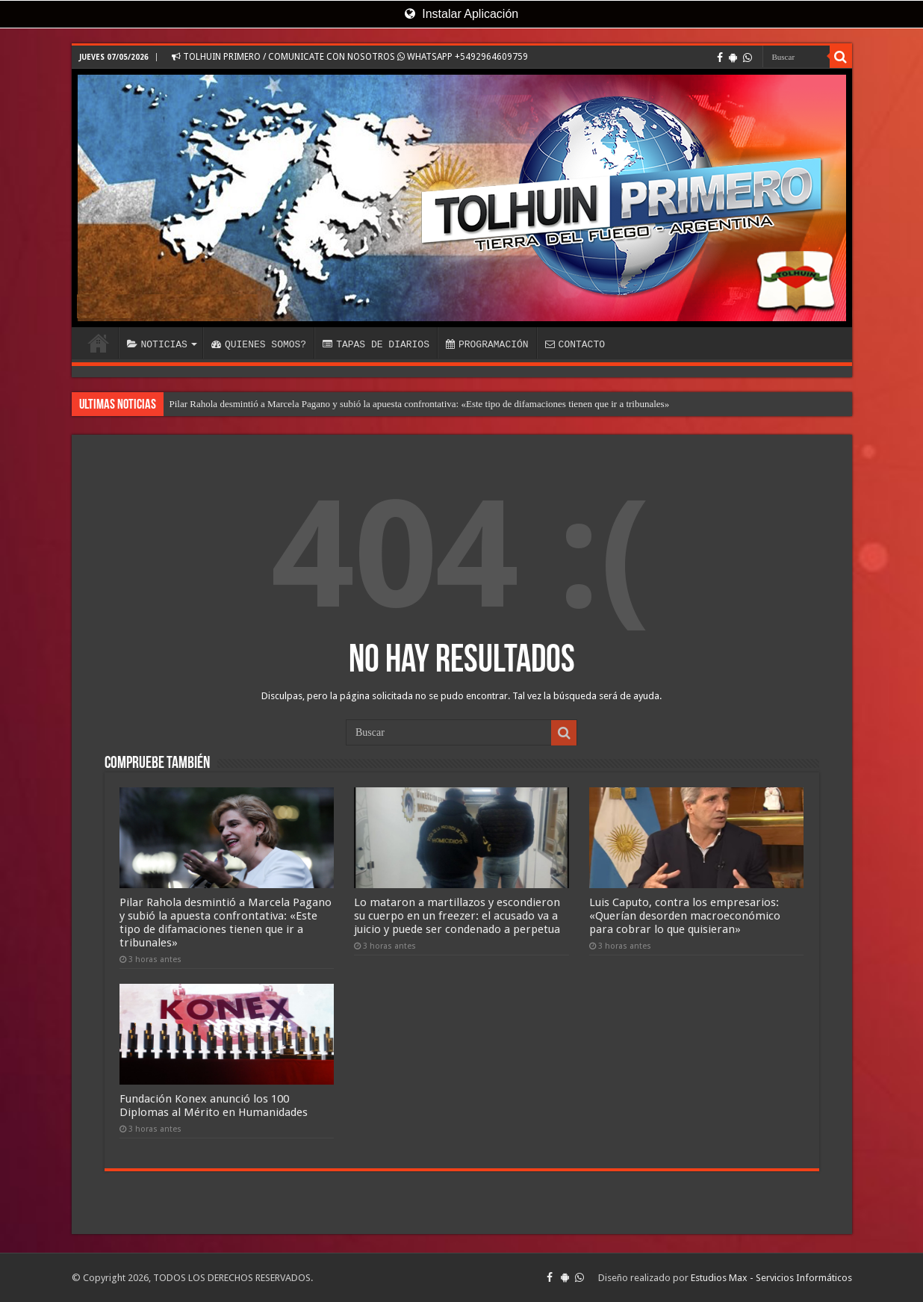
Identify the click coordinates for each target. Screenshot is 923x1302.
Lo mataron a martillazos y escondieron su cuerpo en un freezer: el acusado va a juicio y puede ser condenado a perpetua (457, 916)
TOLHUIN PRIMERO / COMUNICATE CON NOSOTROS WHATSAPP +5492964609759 (350, 57)
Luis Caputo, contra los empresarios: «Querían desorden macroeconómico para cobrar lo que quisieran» (684, 916)
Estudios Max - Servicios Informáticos (771, 1277)
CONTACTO (575, 344)
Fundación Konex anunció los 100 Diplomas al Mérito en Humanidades (213, 1105)
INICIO (98, 343)
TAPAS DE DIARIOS (376, 344)
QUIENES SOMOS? (258, 344)
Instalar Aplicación (461, 13)
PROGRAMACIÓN (487, 344)
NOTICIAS (157, 344)
